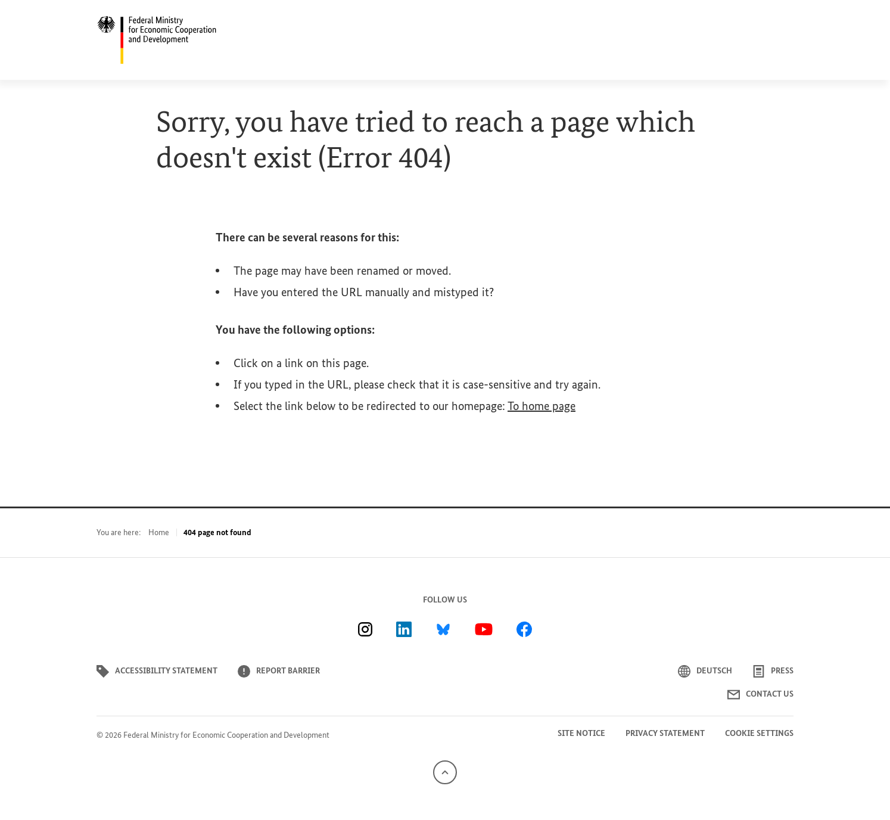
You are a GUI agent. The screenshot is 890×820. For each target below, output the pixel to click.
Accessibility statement (157, 671)
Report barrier (279, 671)
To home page (541, 406)
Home (158, 532)
